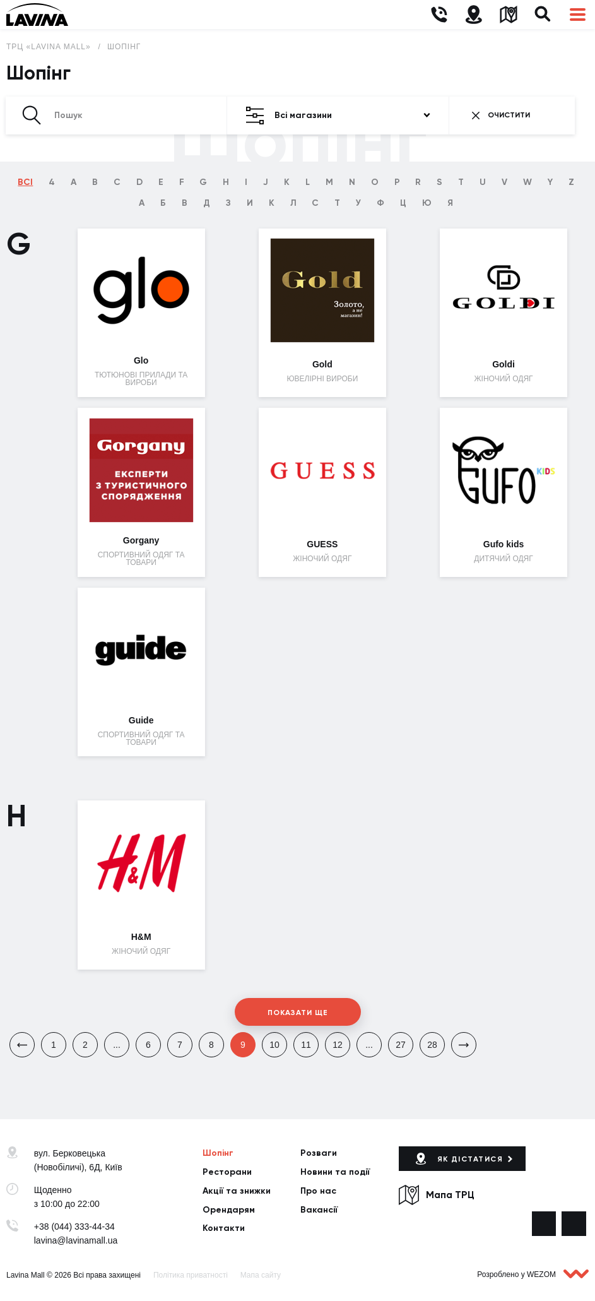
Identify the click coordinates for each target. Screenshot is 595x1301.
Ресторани (227, 1172)
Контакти (224, 1228)
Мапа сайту (260, 1275)
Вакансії (319, 1209)
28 (432, 1045)
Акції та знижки (237, 1190)
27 (401, 1045)
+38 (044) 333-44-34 (74, 1226)
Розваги (318, 1153)
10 (274, 1045)
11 (306, 1045)
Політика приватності (190, 1275)
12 (338, 1045)
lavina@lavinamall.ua (76, 1240)
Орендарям (229, 1209)
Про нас (318, 1190)
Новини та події (335, 1172)
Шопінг (124, 46)
